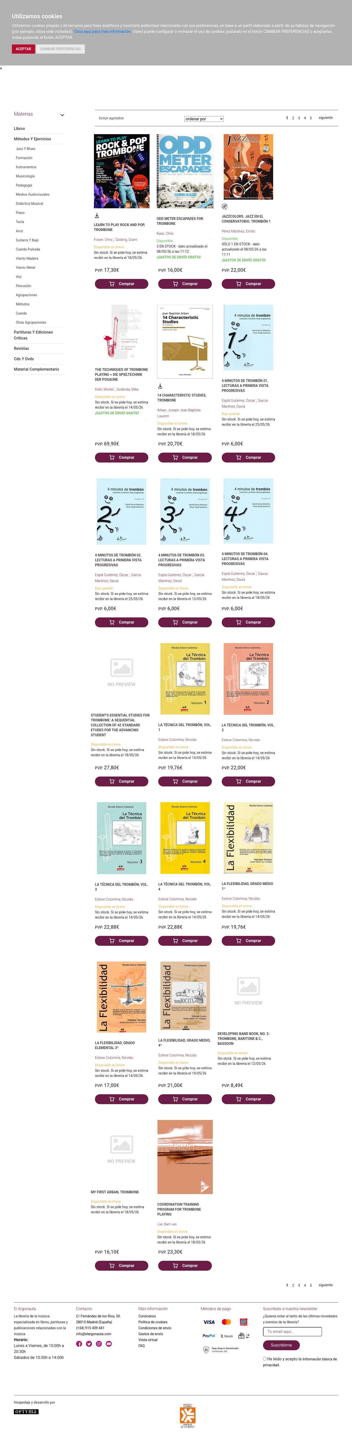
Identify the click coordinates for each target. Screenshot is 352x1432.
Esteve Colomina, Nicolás (177, 740)
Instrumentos (26, 167)
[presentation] (300, 1379)
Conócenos (147, 1316)
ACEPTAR (23, 49)
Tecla (20, 222)
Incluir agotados (111, 118)
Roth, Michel (104, 389)
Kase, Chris (165, 233)
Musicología (25, 176)
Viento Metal (25, 268)
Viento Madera (27, 258)
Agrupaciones (26, 295)
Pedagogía (24, 185)
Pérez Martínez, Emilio (238, 231)
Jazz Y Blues (25, 149)
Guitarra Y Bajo (27, 240)
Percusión (23, 286)
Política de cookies (152, 1322)
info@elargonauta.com (93, 1334)
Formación (24, 158)
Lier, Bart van (167, 1224)
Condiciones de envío (154, 1328)
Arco (19, 231)
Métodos (22, 304)
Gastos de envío (150, 1334)
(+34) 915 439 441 (90, 1328)
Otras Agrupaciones (31, 322)
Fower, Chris (103, 240)
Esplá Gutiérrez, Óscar (239, 400)
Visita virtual (147, 1340)
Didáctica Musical (29, 204)
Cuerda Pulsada (28, 249)
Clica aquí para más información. (103, 31)
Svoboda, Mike (128, 389)
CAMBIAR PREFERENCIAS (60, 49)
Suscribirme (281, 1345)
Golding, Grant (126, 240)
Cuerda (21, 313)
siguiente (326, 118)
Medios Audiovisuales (32, 194)
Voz (19, 277)
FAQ (141, 1346)
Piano (20, 213)
